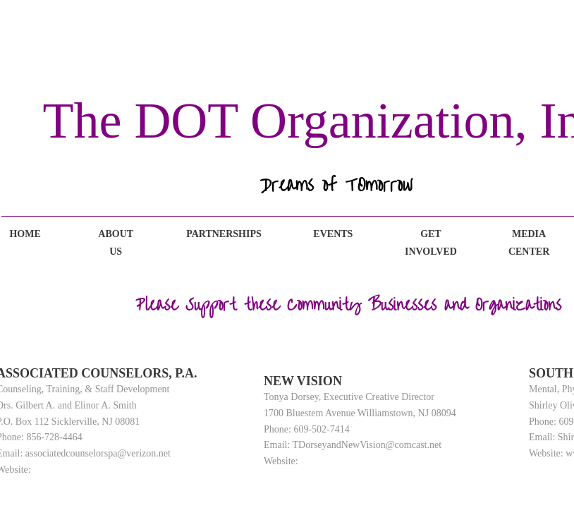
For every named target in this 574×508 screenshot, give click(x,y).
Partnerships (224, 234)
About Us (115, 243)
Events (333, 234)
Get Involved (431, 243)
